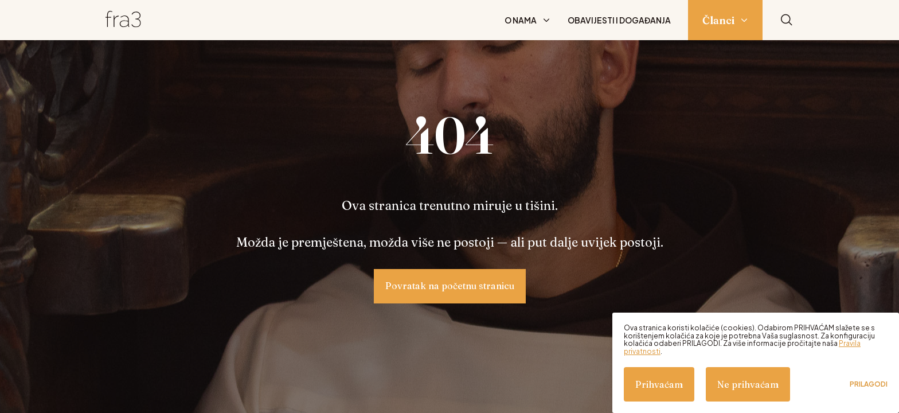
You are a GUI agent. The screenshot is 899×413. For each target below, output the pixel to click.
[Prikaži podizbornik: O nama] (546, 20)
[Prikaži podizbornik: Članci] (744, 20)
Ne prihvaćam (748, 384)
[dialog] (755, 363)
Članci (718, 20)
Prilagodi (869, 384)
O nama (521, 20)
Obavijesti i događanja (619, 20)
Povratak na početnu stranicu (449, 285)
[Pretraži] (787, 20)
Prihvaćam (659, 384)
